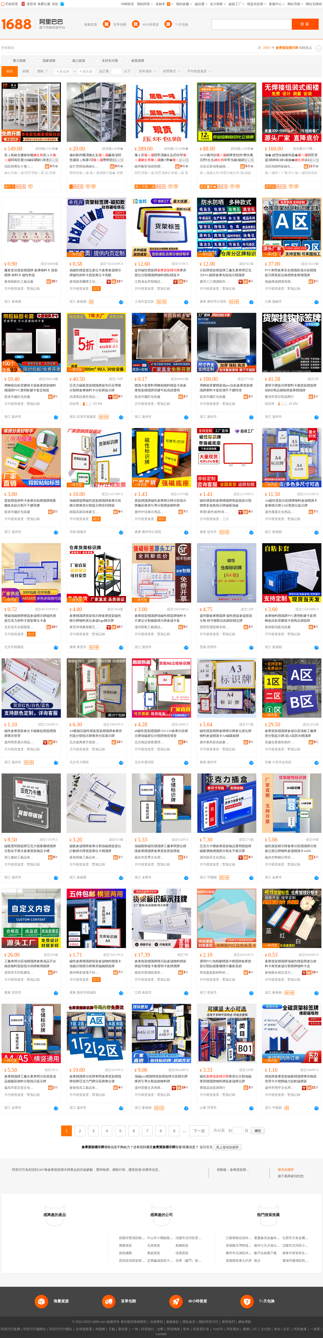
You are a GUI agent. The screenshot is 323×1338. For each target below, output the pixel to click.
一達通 (315, 1329)
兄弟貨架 (153, 1245)
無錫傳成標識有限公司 (279, 281)
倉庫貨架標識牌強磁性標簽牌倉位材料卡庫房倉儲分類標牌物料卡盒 (291, 963)
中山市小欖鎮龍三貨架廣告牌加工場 (173, 1238)
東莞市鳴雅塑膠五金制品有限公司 (84, 627)
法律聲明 (156, 1322)
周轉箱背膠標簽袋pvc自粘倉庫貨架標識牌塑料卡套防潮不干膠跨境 (226, 388)
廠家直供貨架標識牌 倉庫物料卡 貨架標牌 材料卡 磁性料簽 (31, 272)
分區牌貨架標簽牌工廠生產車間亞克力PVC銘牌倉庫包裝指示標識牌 (225, 272)
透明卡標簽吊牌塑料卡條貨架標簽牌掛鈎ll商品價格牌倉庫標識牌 (291, 388)
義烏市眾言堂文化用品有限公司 (19, 1088)
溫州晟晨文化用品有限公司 (279, 512)
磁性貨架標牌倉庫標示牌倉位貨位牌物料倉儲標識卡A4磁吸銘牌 (225, 733)
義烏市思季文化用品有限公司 (149, 857)
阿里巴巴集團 (10, 1329)
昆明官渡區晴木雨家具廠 (214, 627)
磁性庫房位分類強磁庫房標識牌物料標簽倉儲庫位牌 (225, 1078)
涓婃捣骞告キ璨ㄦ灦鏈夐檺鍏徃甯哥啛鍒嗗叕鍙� (19, 166)
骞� (54, 166)
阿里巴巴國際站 (34, 1329)
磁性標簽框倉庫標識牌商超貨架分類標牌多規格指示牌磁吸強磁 (225, 503)
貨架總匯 (125, 1253)
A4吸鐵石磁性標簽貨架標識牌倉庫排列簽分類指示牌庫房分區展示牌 (95, 733)
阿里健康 (300, 1329)
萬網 (246, 1329)
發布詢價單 (286, 1170)
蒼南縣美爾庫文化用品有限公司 (84, 281)
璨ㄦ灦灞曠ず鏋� (102, 173)
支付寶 (266, 1329)
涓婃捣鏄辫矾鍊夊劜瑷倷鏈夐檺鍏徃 (279, 166)
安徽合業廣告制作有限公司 (279, 742)
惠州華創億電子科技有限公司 (84, 972)
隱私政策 (188, 1322)
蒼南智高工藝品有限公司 (84, 1088)
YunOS (218, 1329)
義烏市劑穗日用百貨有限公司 (279, 857)
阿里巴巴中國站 (61, 1329)
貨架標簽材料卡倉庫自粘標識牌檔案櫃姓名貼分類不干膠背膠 (30, 503)
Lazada (161, 1334)
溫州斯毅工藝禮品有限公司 (149, 627)
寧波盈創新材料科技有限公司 (214, 972)
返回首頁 (206, 1147)
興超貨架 (153, 1253)
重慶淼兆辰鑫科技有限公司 (273, 1238)
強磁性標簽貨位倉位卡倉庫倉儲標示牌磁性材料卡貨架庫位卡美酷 (95, 272)
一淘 (134, 1329)
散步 (257, 1260)
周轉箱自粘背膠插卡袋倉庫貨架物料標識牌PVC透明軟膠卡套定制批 (30, 388)
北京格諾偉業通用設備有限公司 (149, 742)
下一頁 (199, 1131)
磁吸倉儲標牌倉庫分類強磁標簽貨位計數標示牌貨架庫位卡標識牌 (95, 848)
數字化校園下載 (265, 1253)
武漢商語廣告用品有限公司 (84, 397)
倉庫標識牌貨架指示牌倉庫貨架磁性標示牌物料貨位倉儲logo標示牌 (95, 618)
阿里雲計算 (201, 1329)
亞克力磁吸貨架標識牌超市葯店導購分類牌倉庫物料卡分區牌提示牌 (95, 388)
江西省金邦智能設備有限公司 (149, 281)
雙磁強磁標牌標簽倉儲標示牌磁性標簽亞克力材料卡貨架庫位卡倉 (30, 618)
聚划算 (123, 1329)
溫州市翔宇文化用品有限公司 (279, 1088)
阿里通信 (232, 1329)
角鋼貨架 (181, 1245)
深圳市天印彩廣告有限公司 (19, 972)
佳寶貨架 (181, 1253)
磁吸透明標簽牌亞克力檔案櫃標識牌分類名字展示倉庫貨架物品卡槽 (30, 848)
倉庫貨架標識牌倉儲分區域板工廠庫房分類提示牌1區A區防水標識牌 (291, 733)
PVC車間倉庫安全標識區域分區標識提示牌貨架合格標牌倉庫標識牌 (290, 272)
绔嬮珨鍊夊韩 (229, 173)
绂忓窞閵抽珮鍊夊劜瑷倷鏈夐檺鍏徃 (84, 166)
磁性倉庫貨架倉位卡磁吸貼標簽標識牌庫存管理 (30, 733)
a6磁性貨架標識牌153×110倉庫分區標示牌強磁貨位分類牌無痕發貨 (161, 733)
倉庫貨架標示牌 (241, 1170)
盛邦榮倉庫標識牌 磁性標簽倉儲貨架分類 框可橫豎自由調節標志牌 (226, 618)
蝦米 (186, 1329)
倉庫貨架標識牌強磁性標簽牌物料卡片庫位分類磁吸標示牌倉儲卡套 (160, 618)
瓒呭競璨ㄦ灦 (79, 173)
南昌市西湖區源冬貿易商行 (149, 972)
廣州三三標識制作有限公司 (214, 281)
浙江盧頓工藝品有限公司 (19, 857)
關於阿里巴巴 (208, 1322)
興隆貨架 (125, 1245)
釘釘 (287, 1329)
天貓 (111, 1329)
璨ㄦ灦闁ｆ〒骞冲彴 (279, 173)
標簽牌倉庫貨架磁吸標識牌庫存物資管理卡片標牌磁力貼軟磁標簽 (291, 1078)
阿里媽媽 (173, 1329)
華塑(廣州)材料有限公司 (214, 512)
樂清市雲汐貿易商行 (279, 397)
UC (255, 1329)
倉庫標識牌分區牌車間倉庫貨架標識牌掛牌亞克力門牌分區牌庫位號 (95, 1078)
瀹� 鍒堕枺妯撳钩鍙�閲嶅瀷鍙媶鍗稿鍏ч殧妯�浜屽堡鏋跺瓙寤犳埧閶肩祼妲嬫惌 (291, 157)
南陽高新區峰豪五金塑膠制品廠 (84, 512)
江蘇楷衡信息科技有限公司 (245, 1238)
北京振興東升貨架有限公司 (84, 742)
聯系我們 (228, 1322)
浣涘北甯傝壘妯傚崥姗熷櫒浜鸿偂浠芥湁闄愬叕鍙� (214, 166)
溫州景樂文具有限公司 (149, 1088)
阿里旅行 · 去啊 (152, 1329)
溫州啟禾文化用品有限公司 (214, 857)
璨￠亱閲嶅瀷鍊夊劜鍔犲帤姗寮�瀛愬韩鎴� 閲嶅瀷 (160, 157)
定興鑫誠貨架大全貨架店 (165, 1260)
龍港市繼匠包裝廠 (17, 397)
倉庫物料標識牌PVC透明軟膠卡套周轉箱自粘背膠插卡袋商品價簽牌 (290, 618)
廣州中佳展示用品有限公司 (149, 512)
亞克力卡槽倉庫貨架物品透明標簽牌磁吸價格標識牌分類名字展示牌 (225, 848)
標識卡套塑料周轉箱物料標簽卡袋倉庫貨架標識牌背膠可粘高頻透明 (160, 388)
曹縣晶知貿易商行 (213, 1088)
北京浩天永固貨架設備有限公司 (19, 627)
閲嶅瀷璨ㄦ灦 (34, 173)
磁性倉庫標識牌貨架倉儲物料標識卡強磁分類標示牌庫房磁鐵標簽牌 (95, 963)
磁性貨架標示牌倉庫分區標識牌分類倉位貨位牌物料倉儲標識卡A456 (291, 848)
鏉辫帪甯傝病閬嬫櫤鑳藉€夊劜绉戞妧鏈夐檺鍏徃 (149, 166)
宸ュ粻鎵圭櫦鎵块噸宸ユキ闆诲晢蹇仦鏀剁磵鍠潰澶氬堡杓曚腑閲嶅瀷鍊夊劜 (30, 157)
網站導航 (244, 1322)
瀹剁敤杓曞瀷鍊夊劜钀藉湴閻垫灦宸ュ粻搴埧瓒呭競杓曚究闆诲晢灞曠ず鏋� (95, 157)
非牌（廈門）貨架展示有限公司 (198, 1260)
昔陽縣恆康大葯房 (239, 1260)
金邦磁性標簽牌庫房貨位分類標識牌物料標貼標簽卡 (160, 272)
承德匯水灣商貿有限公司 (243, 1245)
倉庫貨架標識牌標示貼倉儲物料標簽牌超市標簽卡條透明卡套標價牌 (160, 963)
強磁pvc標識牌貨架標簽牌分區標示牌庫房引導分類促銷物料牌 (161, 1078)
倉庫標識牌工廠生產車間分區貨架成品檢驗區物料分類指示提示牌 (30, 1078)
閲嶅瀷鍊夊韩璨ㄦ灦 (169, 173)
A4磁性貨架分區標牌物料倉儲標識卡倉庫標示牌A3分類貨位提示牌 (291, 503)
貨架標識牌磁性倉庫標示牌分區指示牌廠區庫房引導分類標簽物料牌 (160, 503)
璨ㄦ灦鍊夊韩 (209, 173)
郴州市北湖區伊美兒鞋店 (243, 1253)
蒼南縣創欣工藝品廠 (18, 281)
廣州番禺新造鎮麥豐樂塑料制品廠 (214, 742)
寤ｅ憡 (53, 160)
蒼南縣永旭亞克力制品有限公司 (279, 972)
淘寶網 (100, 1329)
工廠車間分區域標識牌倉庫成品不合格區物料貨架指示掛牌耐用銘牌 (30, 963)
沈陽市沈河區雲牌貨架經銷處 (196, 1238)
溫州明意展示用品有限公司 (19, 742)
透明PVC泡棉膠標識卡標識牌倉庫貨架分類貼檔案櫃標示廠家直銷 (225, 963)
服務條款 (172, 1322)
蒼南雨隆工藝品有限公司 (84, 857)
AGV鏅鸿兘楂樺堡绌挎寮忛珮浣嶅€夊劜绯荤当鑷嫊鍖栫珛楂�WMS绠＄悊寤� (226, 157)
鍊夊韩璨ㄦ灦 (14, 173)
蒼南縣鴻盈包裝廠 (278, 627)
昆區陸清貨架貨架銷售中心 (138, 1260)
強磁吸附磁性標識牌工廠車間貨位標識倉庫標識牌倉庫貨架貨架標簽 (160, 848)
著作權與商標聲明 (133, 1322)
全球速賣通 (84, 1329)
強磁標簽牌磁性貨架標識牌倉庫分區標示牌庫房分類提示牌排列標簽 (95, 503)
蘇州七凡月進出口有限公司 (273, 1245)
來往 (277, 1329)
